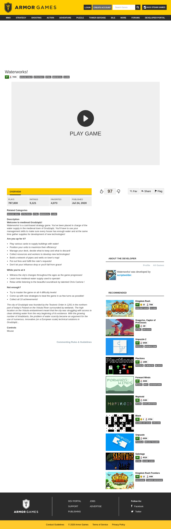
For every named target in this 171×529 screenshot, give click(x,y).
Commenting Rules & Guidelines (74, 342)
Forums (135, 18)
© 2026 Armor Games (78, 524)
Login (88, 7)
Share (146, 191)
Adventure (65, 18)
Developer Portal (155, 18)
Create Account (102, 7)
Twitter (136, 511)
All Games (158, 265)
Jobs (92, 501)
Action (50, 18)
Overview (15, 192)
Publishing (74, 511)
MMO (8, 18)
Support (73, 506)
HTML (48, 77)
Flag (158, 191)
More (123, 18)
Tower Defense (97, 18)
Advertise (96, 506)
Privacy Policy (118, 524)
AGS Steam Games (154, 7)
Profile (146, 265)
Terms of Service (100, 524)
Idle (113, 18)
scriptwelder (124, 275)
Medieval (57, 77)
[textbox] (124, 7)
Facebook (137, 506)
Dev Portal (74, 501)
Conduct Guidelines (55, 524)
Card (66, 77)
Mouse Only (26, 77)
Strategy (21, 18)
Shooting (36, 18)
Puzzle (80, 18)
